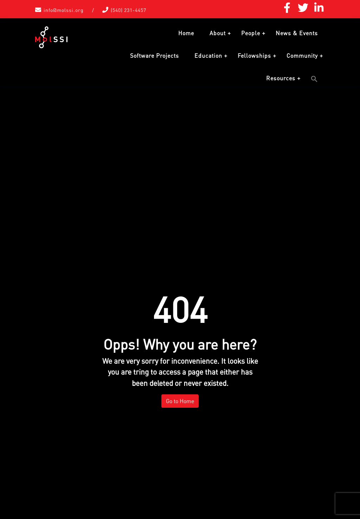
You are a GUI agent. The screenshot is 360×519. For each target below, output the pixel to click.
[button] (314, 79)
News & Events (297, 33)
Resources (280, 78)
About (218, 33)
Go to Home (180, 401)
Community (302, 55)
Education (208, 55)
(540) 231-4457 (128, 10)
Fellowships (254, 55)
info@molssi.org (64, 10)
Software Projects (154, 55)
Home (186, 33)
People (250, 33)
